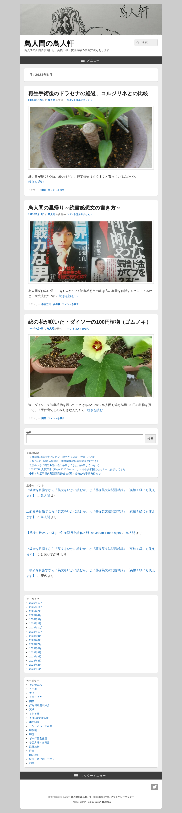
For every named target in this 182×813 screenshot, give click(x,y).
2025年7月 (35, 611)
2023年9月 (35, 635)
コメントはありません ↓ (79, 100)
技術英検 (34, 713)
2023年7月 (35, 644)
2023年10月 (36, 631)
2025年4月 (35, 615)
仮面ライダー (37, 697)
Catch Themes (103, 802)
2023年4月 (35, 656)
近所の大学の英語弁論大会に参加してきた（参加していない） (65, 465)
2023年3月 (35, 660)
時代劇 (33, 730)
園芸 (43, 190)
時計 (31, 734)
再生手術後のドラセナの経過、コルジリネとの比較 (88, 93)
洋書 (31, 750)
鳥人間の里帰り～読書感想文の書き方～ (74, 208)
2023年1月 (35, 668)
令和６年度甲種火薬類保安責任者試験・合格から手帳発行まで (65, 473)
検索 (28, 432)
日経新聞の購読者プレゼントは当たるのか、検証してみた (62, 456)
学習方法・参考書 (50, 304)
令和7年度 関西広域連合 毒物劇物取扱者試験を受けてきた (64, 461)
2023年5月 (35, 652)
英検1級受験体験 (38, 717)
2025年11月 (36, 606)
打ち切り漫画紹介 (39, 705)
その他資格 (35, 684)
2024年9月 (35, 619)
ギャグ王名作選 (38, 738)
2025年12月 (36, 602)
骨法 (31, 693)
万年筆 (33, 688)
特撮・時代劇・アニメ (42, 759)
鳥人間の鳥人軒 (49, 43)
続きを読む (38, 181)
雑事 (31, 763)
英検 (31, 709)
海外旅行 (34, 746)
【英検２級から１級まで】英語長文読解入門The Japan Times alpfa (73, 533)
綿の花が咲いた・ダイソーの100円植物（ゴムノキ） (89, 322)
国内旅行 (34, 754)
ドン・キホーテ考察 (40, 726)
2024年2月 (35, 623)
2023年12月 (36, 627)
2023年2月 (35, 664)
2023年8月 (35, 640)
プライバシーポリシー (122, 797)
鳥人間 (51, 100)
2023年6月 (35, 648)
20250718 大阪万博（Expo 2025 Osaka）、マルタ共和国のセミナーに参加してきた (77, 469)
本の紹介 (34, 722)
